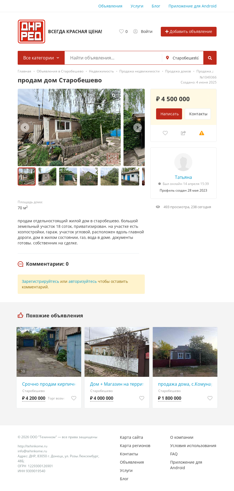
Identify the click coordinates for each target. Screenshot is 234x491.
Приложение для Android (193, 6)
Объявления (110, 6)
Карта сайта (131, 437)
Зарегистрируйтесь (40, 281)
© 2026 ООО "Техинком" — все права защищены (57, 437)
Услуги (137, 6)
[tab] (43, 264)
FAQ (174, 453)
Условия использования (193, 445)
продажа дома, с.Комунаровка (186, 384)
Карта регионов (135, 445)
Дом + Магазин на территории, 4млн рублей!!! (118, 384)
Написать (170, 113)
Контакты (198, 113)
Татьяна (183, 177)
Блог (156, 6)
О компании (181, 437)
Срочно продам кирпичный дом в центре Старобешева (50, 384)
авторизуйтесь (83, 281)
